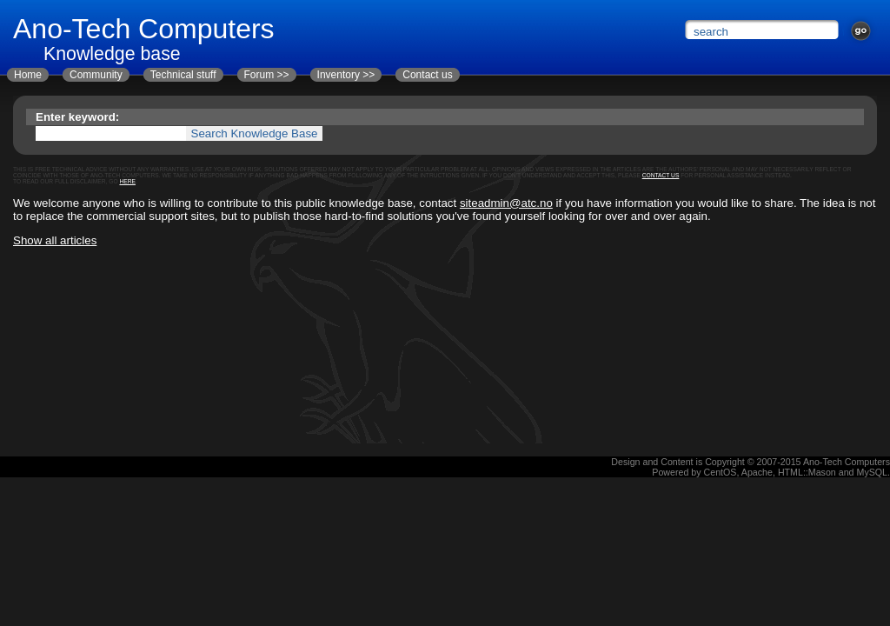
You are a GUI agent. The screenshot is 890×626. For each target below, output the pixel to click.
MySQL (872, 472)
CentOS (720, 472)
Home (28, 75)
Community (96, 75)
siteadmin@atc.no (506, 203)
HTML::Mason (807, 472)
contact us (661, 175)
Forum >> (266, 75)
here (127, 181)
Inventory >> (346, 75)
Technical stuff (183, 75)
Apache (757, 472)
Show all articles (54, 240)
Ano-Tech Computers (846, 461)
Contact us (427, 75)
